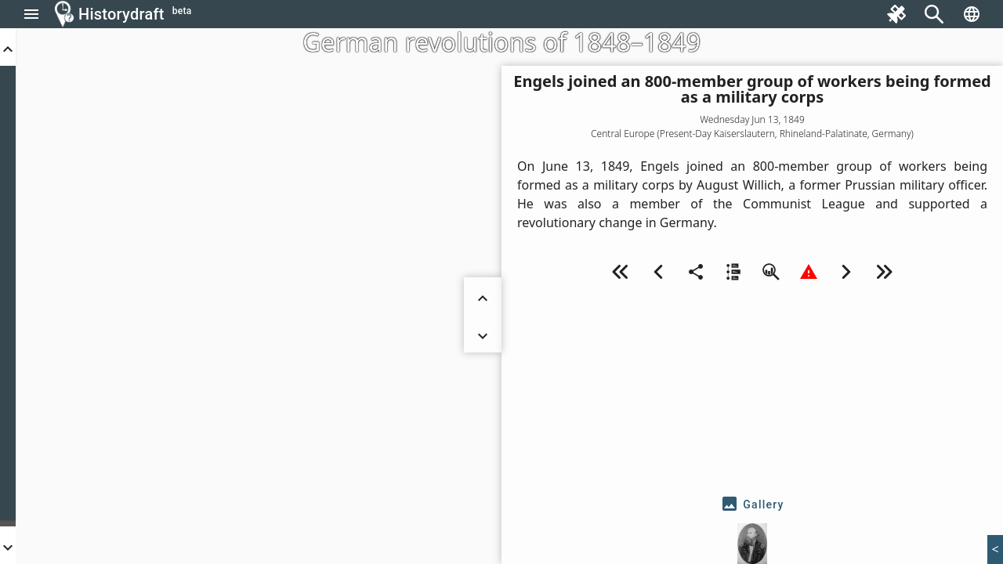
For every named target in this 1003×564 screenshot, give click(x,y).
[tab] (752, 504)
